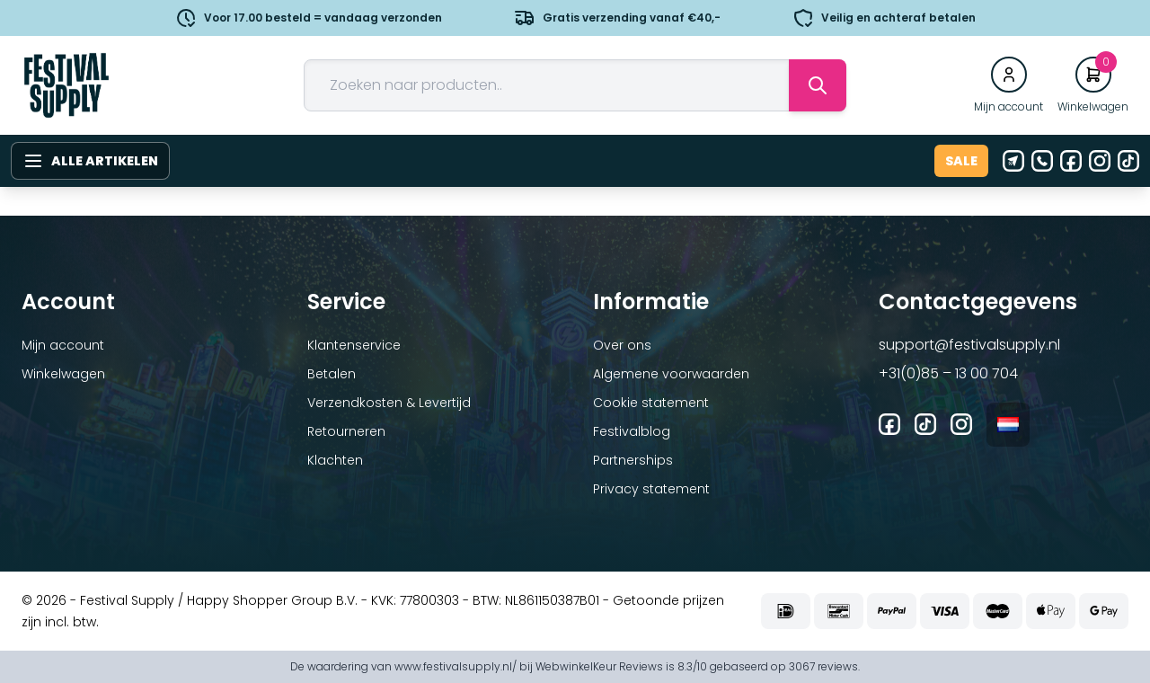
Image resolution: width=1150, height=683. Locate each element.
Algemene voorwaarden (671, 374)
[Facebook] (1071, 161)
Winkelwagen (63, 374)
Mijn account (63, 345)
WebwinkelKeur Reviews (599, 666)
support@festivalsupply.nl (969, 344)
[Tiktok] (1128, 161)
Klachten (335, 460)
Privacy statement (651, 489)
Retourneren (346, 431)
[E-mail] (1013, 161)
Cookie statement (651, 403)
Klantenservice (354, 345)
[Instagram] (1099, 161)
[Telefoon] (1042, 161)
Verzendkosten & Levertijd (389, 403)
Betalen (331, 374)
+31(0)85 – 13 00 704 (948, 373)
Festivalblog (631, 431)
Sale (961, 161)
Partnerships (633, 460)
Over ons (622, 345)
